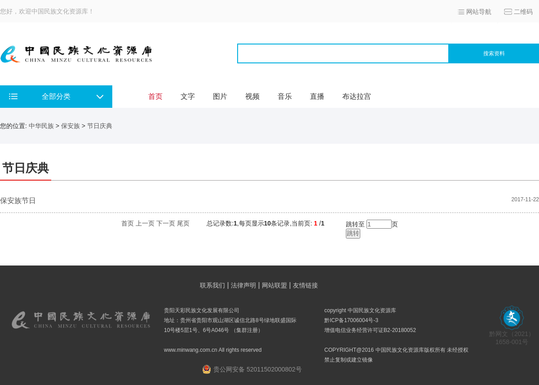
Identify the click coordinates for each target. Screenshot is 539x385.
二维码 (523, 11)
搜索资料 (494, 53)
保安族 (70, 125)
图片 (220, 96)
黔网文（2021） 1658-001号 (512, 334)
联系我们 (212, 285)
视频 (252, 96)
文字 (188, 96)
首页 (155, 96)
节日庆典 (99, 125)
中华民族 (41, 125)
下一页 (165, 223)
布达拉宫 (356, 96)
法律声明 (243, 285)
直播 (317, 96)
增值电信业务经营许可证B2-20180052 (370, 330)
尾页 (183, 223)
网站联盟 (274, 285)
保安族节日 (18, 200)
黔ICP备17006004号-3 (351, 320)
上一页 (145, 223)
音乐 (285, 96)
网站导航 (478, 11)
